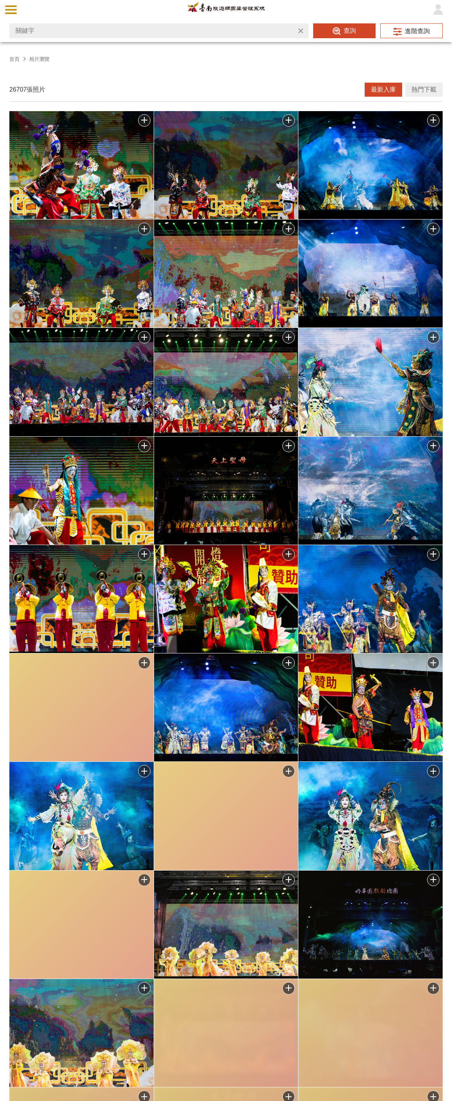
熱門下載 (423, 89)
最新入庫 (383, 89)
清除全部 (301, 31)
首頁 (14, 59)
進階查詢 (417, 31)
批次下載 (144, 120)
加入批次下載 (144, 988)
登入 (438, 10)
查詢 (350, 30)
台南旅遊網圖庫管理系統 (226, 10)
